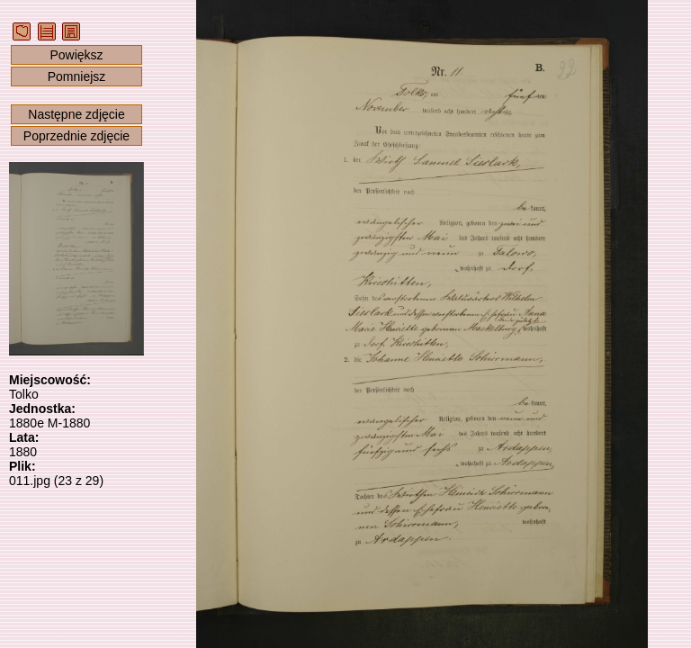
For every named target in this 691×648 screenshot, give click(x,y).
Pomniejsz (77, 76)
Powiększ (76, 55)
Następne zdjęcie (76, 114)
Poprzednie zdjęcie (76, 136)
